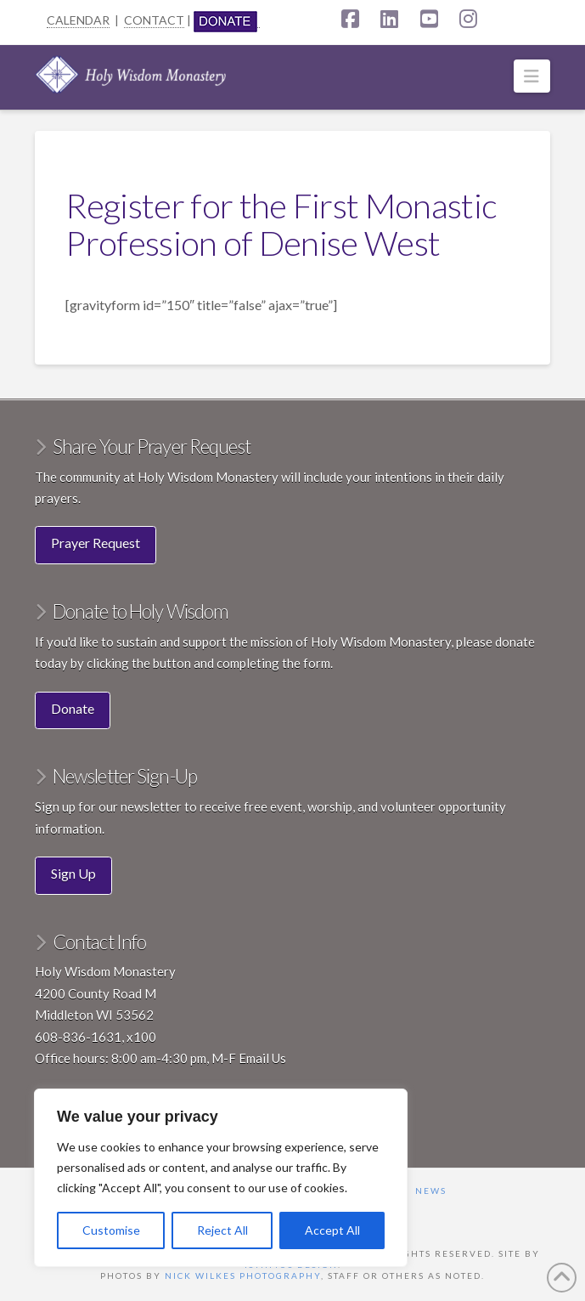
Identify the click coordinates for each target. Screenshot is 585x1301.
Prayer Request (95, 543)
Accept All (332, 1230)
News (431, 1190)
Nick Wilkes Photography (243, 1275)
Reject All (222, 1230)
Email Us (262, 1058)
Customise (111, 1230)
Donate (72, 708)
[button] (532, 76)
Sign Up (73, 873)
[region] (221, 1178)
